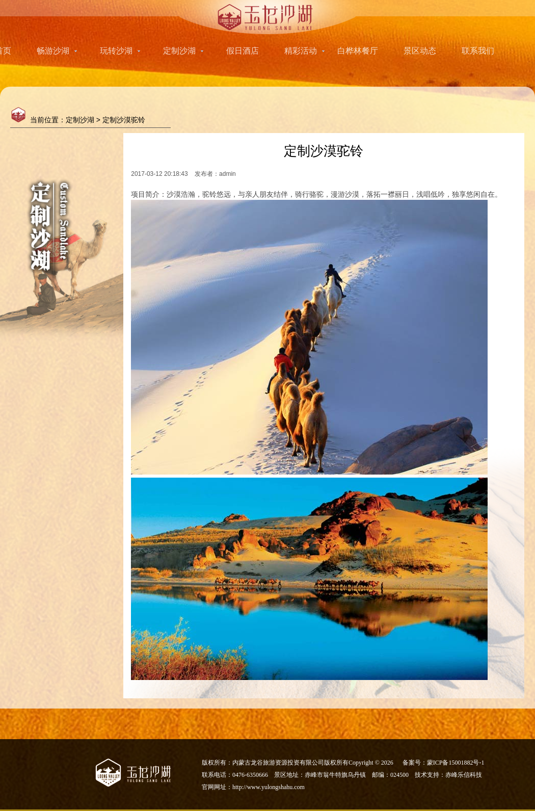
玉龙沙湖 (268, 17)
